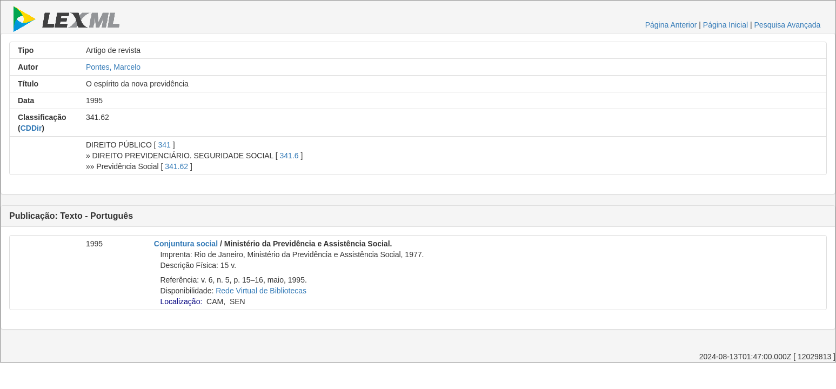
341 (164, 144)
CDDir (31, 128)
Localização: (181, 301)
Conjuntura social (186, 243)
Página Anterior (671, 25)
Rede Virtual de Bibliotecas (261, 290)
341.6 (289, 155)
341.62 (176, 166)
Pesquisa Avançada (787, 25)
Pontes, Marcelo (113, 67)
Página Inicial (725, 25)
